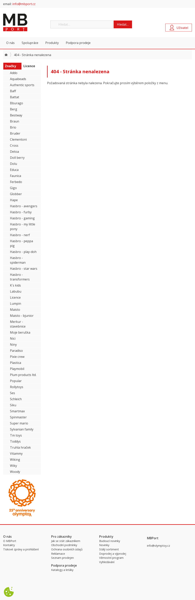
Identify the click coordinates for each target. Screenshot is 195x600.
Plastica (15, 363)
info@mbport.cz (24, 4)
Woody (15, 472)
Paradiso (16, 350)
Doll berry (17, 157)
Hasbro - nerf (20, 235)
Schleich (16, 399)
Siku (13, 405)
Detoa (14, 151)
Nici (12, 338)
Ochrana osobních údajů (67, 549)
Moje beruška (20, 332)
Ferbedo (16, 182)
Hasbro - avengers (23, 206)
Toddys (15, 441)
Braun (14, 121)
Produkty (52, 43)
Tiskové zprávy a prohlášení (21, 549)
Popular (16, 381)
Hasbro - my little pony (22, 226)
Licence (15, 297)
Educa (14, 170)
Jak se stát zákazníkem (65, 541)
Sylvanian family (21, 429)
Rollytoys (16, 387)
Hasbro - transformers (20, 276)
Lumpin (15, 303)
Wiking (15, 459)
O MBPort (9, 541)
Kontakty (9, 545)
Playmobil (17, 369)
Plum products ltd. (23, 375)
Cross (14, 145)
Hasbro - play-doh (23, 252)
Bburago (16, 103)
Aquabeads (18, 79)
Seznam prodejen (62, 558)
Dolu (13, 164)
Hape (14, 200)
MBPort (32, 22)
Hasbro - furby (21, 212)
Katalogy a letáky (62, 570)
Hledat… (123, 24)
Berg (13, 109)
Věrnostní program (111, 558)
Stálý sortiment (109, 549)
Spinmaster (18, 417)
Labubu (15, 291)
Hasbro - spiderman (18, 260)
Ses (12, 393)
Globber (16, 194)
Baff (13, 91)
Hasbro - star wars (23, 268)
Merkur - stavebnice (18, 324)
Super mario (19, 423)
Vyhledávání (106, 562)
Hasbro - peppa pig (21, 243)
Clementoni (18, 139)
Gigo (13, 188)
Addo (13, 73)
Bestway (16, 115)
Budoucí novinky (109, 541)
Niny (13, 344)
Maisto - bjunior (22, 315)
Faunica (15, 176)
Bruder (15, 133)
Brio (13, 127)
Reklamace (58, 553)
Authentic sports (22, 85)
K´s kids (15, 285)
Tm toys (16, 435)
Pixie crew (17, 356)
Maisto (15, 309)
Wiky (13, 465)
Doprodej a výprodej (112, 553)
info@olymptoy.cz (158, 545)
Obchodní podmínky (64, 545)
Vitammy (16, 453)
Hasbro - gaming (22, 218)
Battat (14, 97)
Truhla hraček (20, 447)
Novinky (104, 545)
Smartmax (17, 411)
